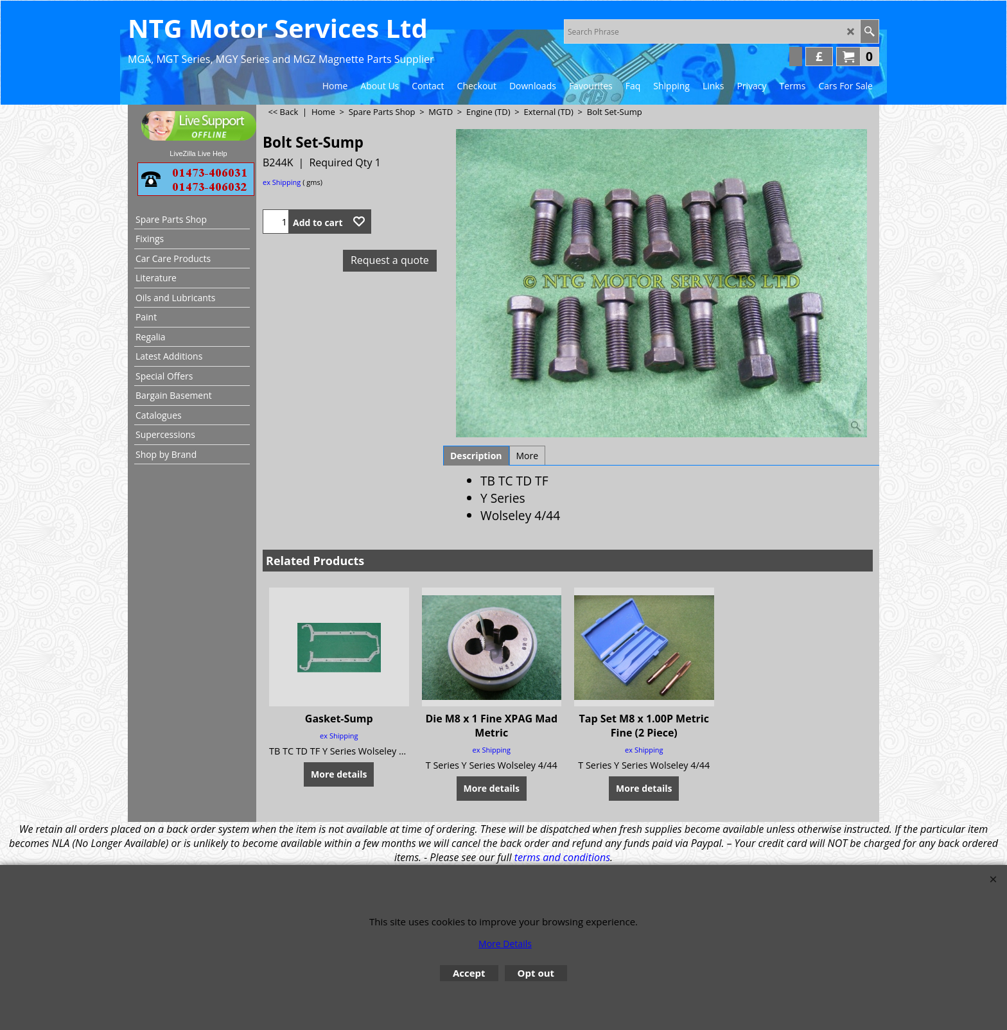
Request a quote (390, 260)
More (527, 456)
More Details (505, 944)
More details (339, 774)
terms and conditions (562, 857)
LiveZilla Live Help (198, 153)
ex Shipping (282, 182)
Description (476, 456)
